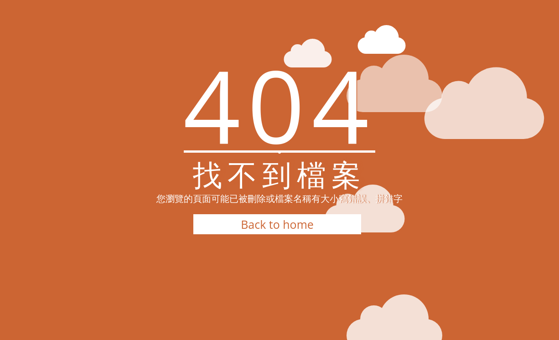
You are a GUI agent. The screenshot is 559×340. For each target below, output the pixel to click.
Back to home (277, 224)
